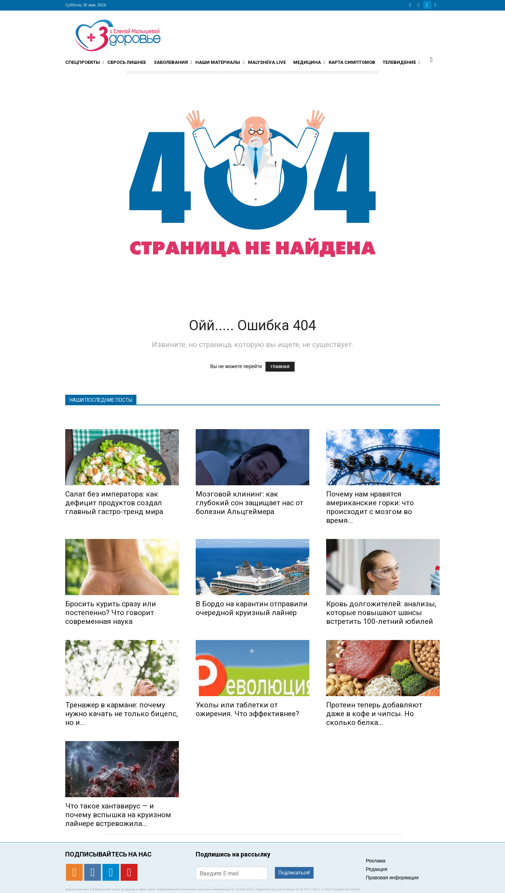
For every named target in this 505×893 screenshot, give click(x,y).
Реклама (375, 861)
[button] (431, 59)
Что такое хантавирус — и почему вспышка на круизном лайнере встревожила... (118, 815)
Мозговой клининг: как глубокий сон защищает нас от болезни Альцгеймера (249, 503)
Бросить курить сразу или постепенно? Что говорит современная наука (110, 613)
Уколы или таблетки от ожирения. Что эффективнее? (247, 709)
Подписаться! (294, 872)
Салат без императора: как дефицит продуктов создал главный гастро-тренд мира (114, 503)
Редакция (377, 869)
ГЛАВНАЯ (280, 367)
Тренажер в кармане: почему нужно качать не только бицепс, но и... (121, 714)
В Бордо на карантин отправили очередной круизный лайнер (252, 608)
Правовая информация (392, 877)
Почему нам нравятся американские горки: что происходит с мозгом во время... (370, 507)
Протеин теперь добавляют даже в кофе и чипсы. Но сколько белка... (374, 714)
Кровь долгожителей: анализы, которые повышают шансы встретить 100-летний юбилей (381, 613)
